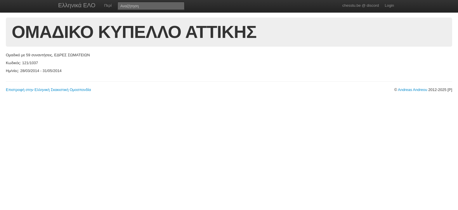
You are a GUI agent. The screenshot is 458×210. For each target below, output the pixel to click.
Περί (108, 5)
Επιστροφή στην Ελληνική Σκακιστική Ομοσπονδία (48, 90)
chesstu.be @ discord (360, 5)
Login (389, 5)
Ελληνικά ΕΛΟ (77, 5)
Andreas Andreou (412, 90)
